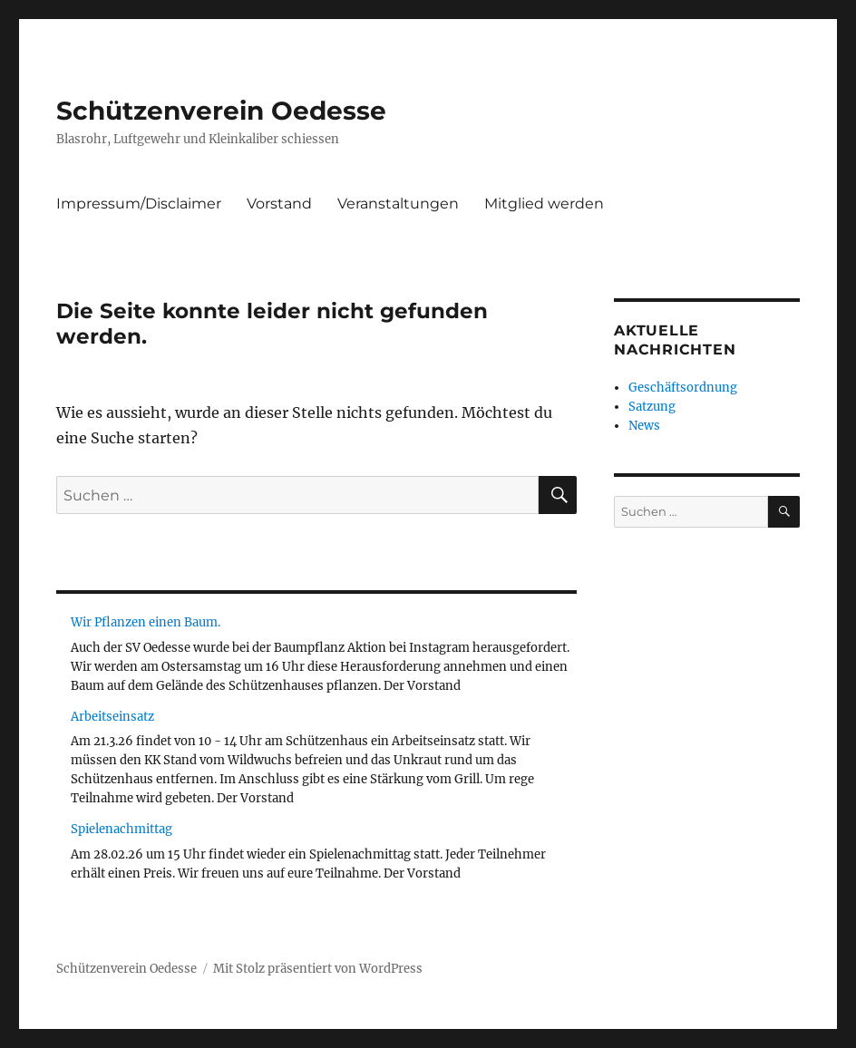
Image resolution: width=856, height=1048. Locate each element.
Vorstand (279, 203)
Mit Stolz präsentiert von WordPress (318, 968)
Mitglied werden (544, 203)
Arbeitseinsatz (112, 716)
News (644, 425)
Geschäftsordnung (682, 387)
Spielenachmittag (121, 829)
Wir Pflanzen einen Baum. (145, 622)
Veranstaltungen (398, 203)
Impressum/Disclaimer (138, 203)
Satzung (652, 406)
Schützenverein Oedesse (221, 110)
